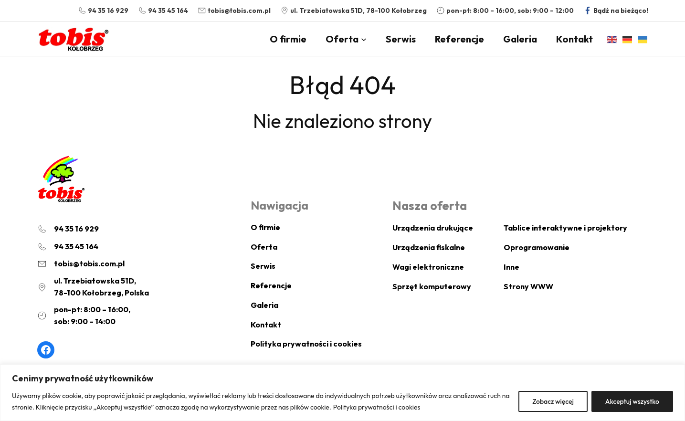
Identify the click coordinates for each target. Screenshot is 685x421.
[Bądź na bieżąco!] (615, 11)
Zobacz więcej (552, 401)
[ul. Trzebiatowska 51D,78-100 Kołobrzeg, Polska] (93, 287)
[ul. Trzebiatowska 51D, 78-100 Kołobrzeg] (353, 11)
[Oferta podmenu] (364, 39)
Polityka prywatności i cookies (394, 407)
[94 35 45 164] (163, 11)
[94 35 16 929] (103, 11)
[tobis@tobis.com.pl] (234, 11)
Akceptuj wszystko (632, 401)
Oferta (342, 39)
